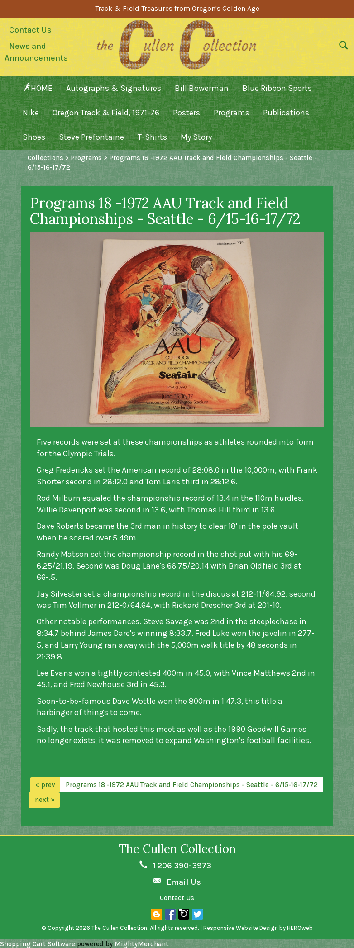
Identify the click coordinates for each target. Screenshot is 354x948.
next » (45, 800)
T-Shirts (152, 137)
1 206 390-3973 (182, 866)
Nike (31, 113)
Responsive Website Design (240, 927)
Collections (45, 158)
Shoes (34, 137)
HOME (38, 88)
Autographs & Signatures (113, 88)
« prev (45, 785)
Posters (186, 113)
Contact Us (30, 30)
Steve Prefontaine (91, 137)
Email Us (184, 882)
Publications (286, 113)
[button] (341, 47)
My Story (196, 137)
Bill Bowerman (202, 88)
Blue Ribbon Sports (277, 88)
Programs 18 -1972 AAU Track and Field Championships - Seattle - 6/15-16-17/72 (192, 785)
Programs (231, 113)
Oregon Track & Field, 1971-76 (106, 113)
